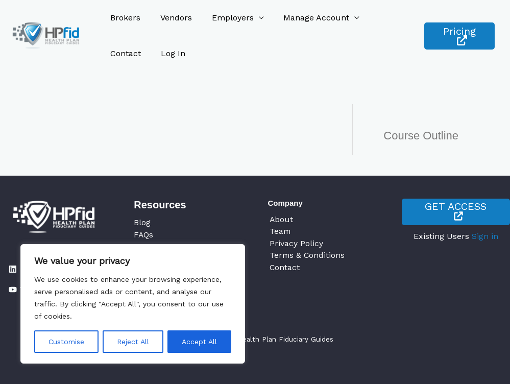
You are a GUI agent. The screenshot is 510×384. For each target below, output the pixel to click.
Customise (66, 342)
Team (279, 231)
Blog (142, 222)
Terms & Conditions (306, 256)
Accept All (199, 342)
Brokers (124, 17)
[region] (132, 304)
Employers (224, 17)
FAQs (144, 234)
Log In (121, 53)
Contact (379, 17)
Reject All (133, 342)
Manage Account (304, 17)
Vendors (171, 17)
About (280, 219)
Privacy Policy (295, 244)
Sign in (485, 237)
